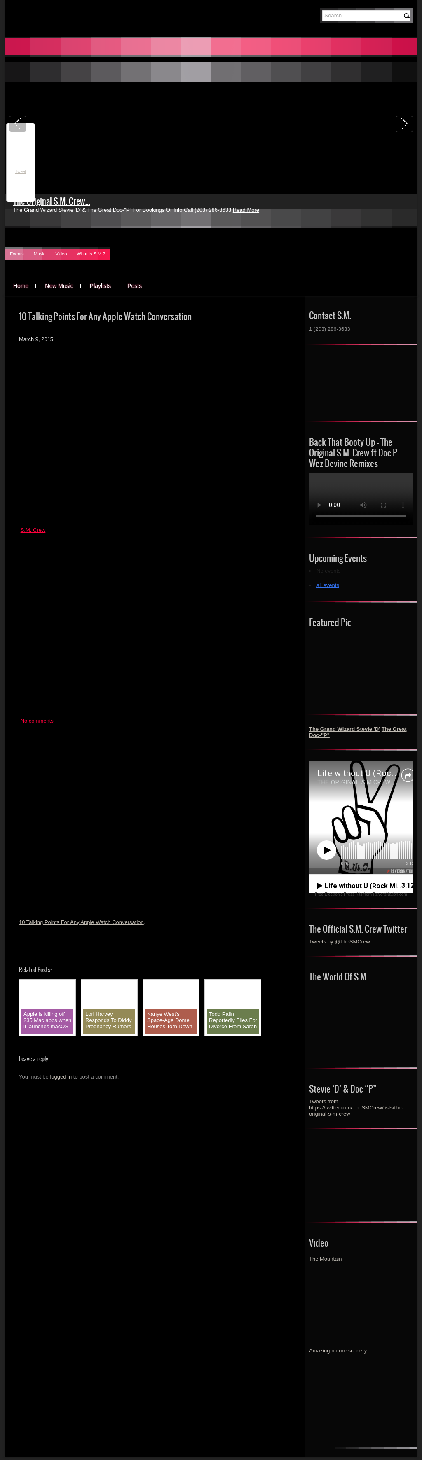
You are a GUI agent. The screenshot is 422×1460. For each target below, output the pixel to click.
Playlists (100, 286)
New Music (59, 286)
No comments (37, 721)
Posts (134, 286)
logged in (61, 1077)
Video (61, 253)
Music (40, 253)
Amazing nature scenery (338, 1351)
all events (327, 585)
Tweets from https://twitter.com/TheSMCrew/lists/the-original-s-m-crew (356, 1107)
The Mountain (325, 1259)
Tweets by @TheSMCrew (339, 941)
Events (17, 253)
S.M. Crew (33, 530)
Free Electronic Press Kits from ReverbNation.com (361, 894)
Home (20, 286)
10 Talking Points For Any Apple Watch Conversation (81, 922)
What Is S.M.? (91, 253)
